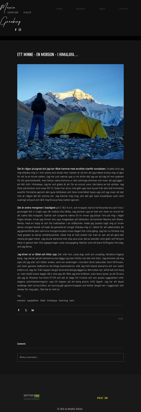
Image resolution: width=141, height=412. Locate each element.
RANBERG (14, 21)
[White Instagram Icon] (19, 29)
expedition (33, 300)
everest (21, 300)
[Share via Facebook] (18, 310)
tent (72, 300)
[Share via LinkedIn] (32, 310)
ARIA (11, 7)
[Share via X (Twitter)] (25, 310)
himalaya (52, 300)
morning (63, 300)
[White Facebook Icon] (15, 29)
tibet (42, 300)
